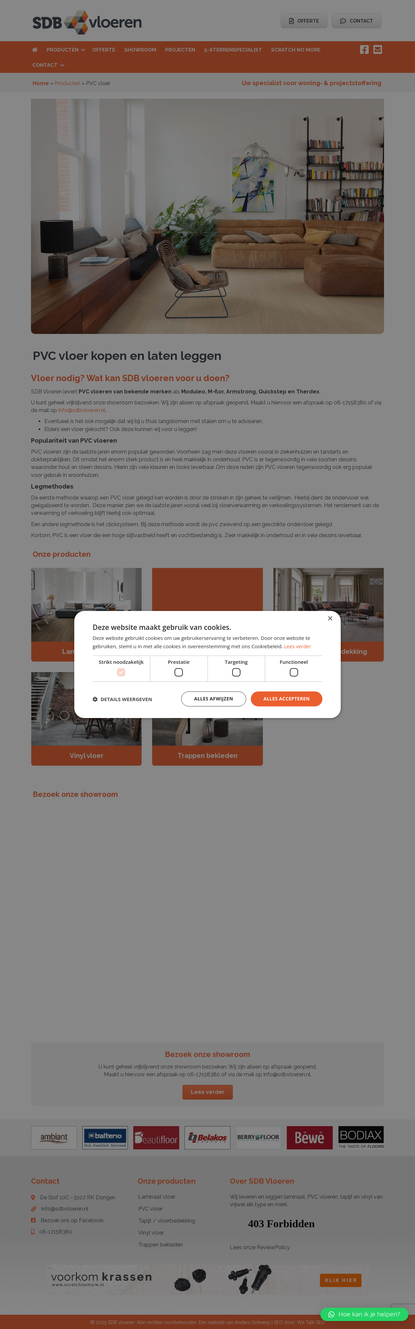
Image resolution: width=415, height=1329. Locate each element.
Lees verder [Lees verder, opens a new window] (297, 646)
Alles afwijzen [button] (213, 698)
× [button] (329, 618)
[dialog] (207, 664)
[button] (364, 1314)
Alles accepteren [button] (286, 698)
